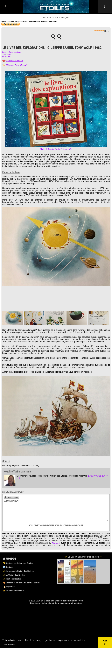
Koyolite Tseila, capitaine (11, 52)
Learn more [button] (9, 644)
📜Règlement (9, 587)
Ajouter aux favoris (14, 60)
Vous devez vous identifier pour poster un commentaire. (56, 525)
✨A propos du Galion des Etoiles (18, 571)
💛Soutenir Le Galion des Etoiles (18, 563)
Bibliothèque (62, 18)
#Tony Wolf (24, 65)
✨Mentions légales (12, 579)
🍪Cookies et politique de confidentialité (21, 583)
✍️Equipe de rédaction (13, 591)
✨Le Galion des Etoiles (14, 575)
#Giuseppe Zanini (12, 65)
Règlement (56, 543)
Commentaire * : (11, 501)
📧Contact (8, 567)
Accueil (47, 18)
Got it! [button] (105, 642)
